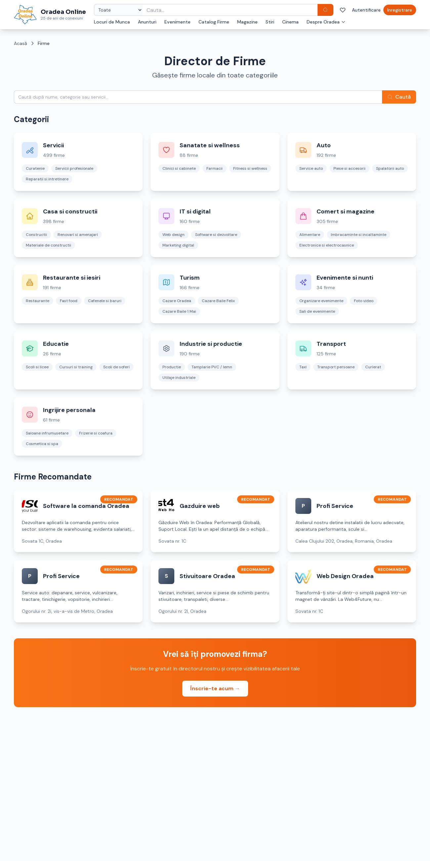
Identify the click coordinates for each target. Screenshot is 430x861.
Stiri (270, 22)
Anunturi (147, 22)
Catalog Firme (213, 22)
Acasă (20, 43)
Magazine (247, 22)
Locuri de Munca (112, 22)
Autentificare (366, 10)
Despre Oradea (326, 22)
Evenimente (177, 22)
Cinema (290, 22)
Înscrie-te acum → (215, 688)
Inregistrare (399, 10)
